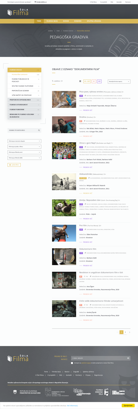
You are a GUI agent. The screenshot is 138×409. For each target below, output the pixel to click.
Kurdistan (107, 229)
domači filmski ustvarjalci (115, 305)
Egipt (116, 178)
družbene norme (85, 279)
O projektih (103, 2)
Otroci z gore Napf (96, 143)
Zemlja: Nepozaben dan (99, 200)
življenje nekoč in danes (87, 154)
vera (112, 229)
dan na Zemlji (102, 204)
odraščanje (83, 123)
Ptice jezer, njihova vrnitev (101, 92)
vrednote (123, 152)
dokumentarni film (109, 95)
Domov (50, 30)
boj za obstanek (92, 204)
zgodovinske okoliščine (110, 307)
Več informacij (72, 406)
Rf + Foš (87, 81)
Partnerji (127, 2)
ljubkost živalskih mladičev (108, 207)
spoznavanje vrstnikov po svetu (90, 152)
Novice (66, 21)
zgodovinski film (124, 178)
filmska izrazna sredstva (99, 279)
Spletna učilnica (94, 21)
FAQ (112, 2)
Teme (39, 21)
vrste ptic (88, 101)
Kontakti (119, 2)
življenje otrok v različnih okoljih (108, 154)
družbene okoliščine (86, 307)
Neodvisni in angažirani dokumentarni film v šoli (101, 273)
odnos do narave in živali (94, 149)
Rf (94, 81)
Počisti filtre (14, 165)
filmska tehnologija (91, 207)
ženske (81, 180)
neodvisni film (119, 279)
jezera (90, 98)
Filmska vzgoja (68, 30)
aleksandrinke (95, 178)
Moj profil (119, 10)
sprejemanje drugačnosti (110, 152)
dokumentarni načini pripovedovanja (113, 253)
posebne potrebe (93, 123)
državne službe (122, 121)
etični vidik (97, 307)
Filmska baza (52, 21)
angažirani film (97, 276)
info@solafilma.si (41, 2)
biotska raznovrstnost (95, 95)
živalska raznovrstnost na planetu (116, 209)
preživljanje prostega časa (113, 149)
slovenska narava (111, 98)
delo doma (90, 147)
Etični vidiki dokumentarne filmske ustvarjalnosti (101, 301)
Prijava (117, 13)
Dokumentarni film (87, 249)
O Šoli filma (93, 2)
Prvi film (90, 226)
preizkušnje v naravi (96, 209)
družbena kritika (122, 276)
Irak (101, 229)
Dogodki (77, 21)
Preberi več (87, 110)
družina (113, 121)
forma (111, 279)
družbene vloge (105, 121)
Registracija (126, 13)
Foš (99, 81)
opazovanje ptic (98, 98)
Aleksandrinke (92, 174)
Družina (87, 117)
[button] (24, 141)
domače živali (113, 147)
